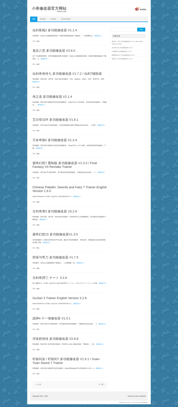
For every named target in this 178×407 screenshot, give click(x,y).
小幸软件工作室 (49, 11)
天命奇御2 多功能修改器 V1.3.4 (54, 140)
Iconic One (122, 402)
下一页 (102, 384)
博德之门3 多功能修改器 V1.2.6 (122, 59)
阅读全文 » (98, 36)
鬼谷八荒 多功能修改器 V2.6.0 (53, 50)
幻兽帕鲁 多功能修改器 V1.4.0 (121, 51)
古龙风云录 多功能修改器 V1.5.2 (122, 48)
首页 (33, 19)
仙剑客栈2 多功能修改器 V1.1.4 (54, 30)
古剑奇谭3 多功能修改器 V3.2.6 (54, 211)
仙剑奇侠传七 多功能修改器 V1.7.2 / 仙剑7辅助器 (67, 73)
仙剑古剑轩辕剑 (65, 19)
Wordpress (144, 402)
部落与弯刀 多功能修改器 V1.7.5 (55, 257)
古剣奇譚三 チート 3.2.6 (49, 277)
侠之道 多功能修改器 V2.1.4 (52, 96)
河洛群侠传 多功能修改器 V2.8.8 (55, 338)
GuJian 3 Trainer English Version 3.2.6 (59, 298)
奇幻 (37, 130)
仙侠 (37, 41)
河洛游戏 (53, 19)
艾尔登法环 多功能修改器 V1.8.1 (55, 119)
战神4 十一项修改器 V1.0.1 (51, 318)
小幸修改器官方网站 (49, 8)
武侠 (37, 110)
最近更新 (43, 19)
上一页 (37, 384)
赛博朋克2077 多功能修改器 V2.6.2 (123, 55)
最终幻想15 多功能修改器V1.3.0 (55, 234)
